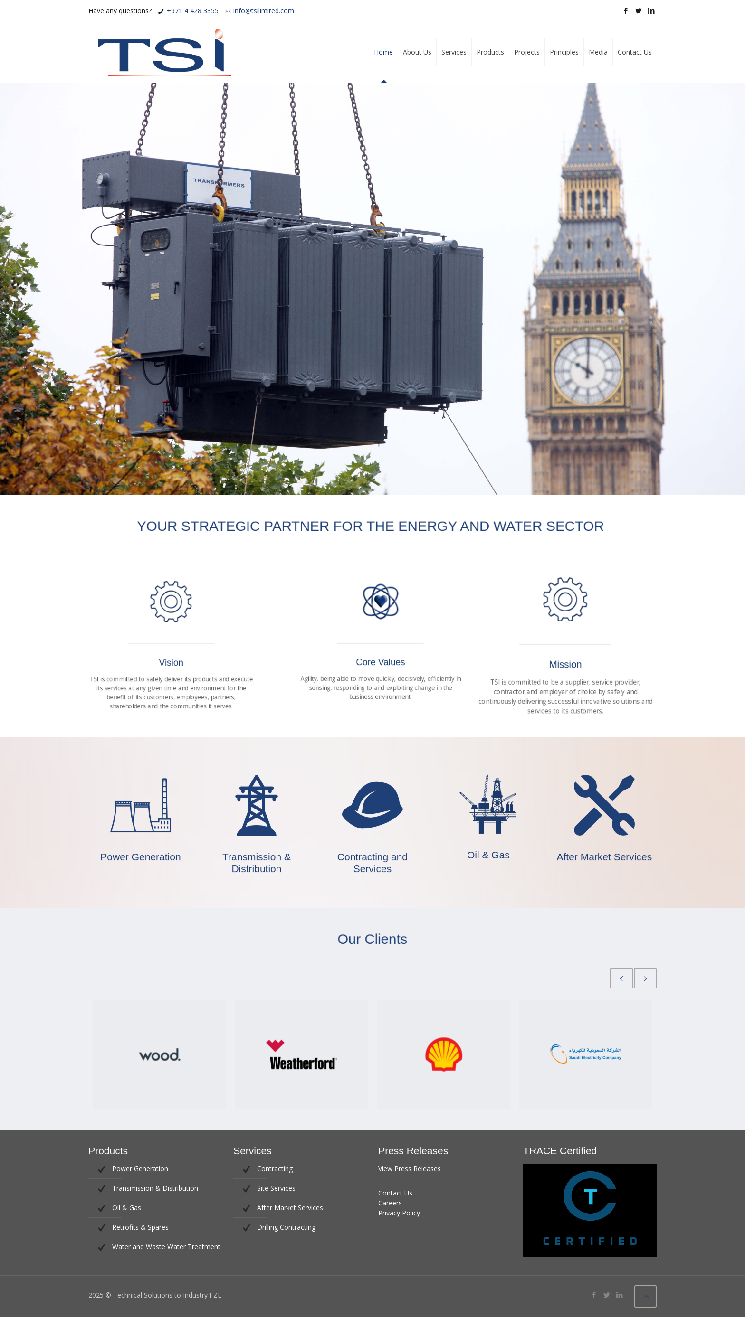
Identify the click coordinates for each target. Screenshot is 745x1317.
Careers (390, 1202)
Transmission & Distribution (155, 1188)
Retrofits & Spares (140, 1227)
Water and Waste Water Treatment (166, 1246)
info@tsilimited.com (263, 10)
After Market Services (290, 1207)
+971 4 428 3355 (193, 10)
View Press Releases (409, 1168)
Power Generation (140, 1168)
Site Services (276, 1188)
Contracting (275, 1168)
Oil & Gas (126, 1207)
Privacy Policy (399, 1212)
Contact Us (395, 1192)
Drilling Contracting (286, 1227)
